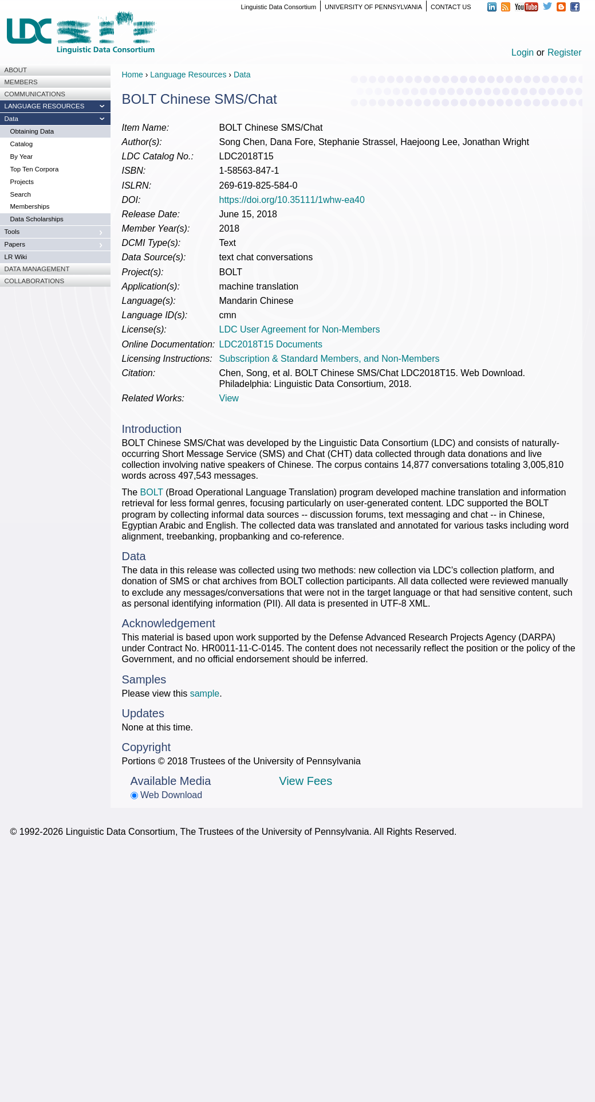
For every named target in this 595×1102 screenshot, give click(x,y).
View (229, 398)
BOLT (151, 492)
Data (242, 74)
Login (522, 52)
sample (205, 693)
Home (132, 74)
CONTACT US (451, 6)
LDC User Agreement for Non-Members (299, 329)
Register (564, 52)
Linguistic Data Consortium (278, 6)
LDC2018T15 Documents (271, 344)
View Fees (305, 781)
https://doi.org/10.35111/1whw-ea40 (292, 200)
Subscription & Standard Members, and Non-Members (329, 359)
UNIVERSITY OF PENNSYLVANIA (373, 6)
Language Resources (188, 74)
